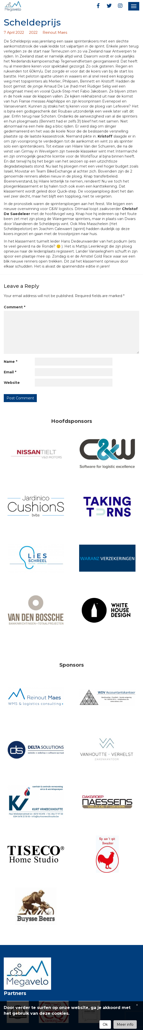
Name (10, 361)
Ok (105, 1024)
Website (12, 382)
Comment (14, 307)
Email (10, 372)
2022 (33, 32)
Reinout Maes (55, 32)
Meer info (125, 1024)
